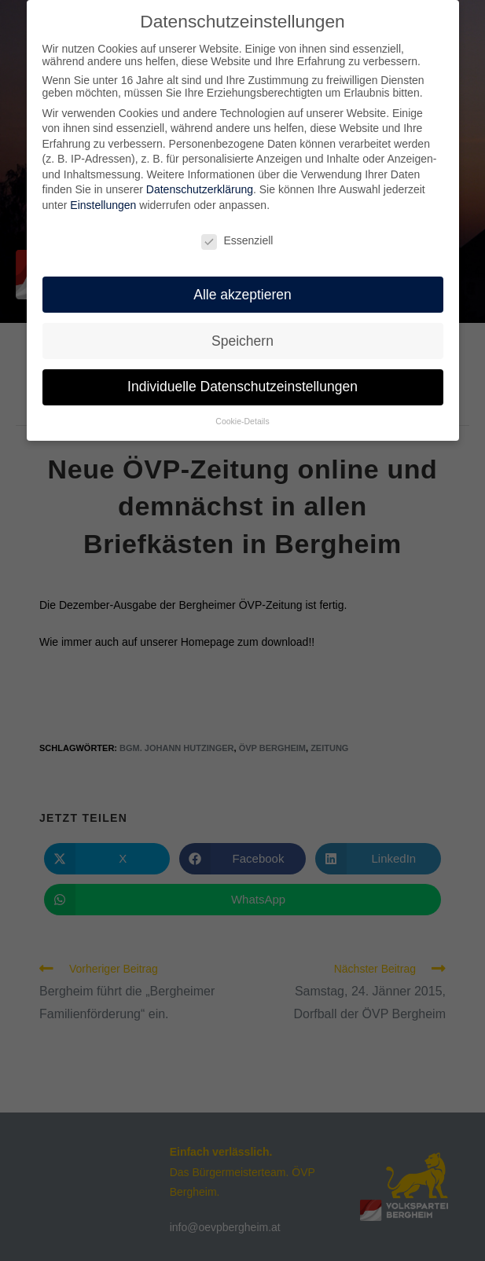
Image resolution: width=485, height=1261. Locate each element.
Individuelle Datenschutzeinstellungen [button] (242, 383)
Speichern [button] (242, 337)
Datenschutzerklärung (199, 186)
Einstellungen (103, 202)
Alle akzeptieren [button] (242, 291)
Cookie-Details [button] (242, 418)
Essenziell (237, 237)
